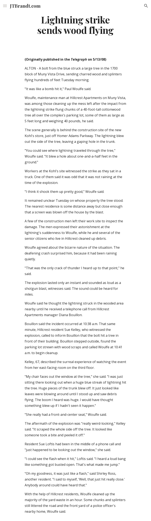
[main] (75, 24)
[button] (5, 5)
